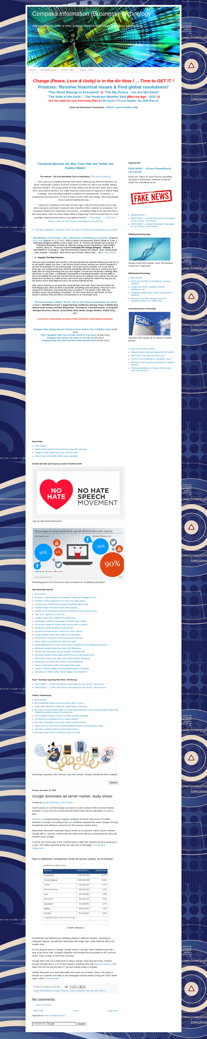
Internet (73, 991)
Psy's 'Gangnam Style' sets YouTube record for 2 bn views (68, 335)
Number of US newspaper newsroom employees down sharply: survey (66, 611)
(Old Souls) (108, 100)
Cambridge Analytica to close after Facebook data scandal (60, 621)
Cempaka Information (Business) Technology (91, 13)
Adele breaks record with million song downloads (56, 456)
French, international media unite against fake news (57, 665)
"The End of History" (100, 176)
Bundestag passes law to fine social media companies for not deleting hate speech (71, 645)
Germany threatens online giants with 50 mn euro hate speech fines (64, 655)
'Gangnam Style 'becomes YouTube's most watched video (68, 340)
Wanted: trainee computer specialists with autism (152, 352)
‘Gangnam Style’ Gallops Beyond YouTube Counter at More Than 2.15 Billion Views (72, 329)
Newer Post (38, 1011)
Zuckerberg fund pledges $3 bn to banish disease (56, 719)
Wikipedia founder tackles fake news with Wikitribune (58, 648)
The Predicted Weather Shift (105, 96)
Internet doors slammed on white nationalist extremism (59, 638)
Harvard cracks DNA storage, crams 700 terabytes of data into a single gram (149, 299)
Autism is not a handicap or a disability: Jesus (151, 359)
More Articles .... (42, 446)
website (110, 107)
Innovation (65, 991)
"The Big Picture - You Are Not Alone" (131, 92)
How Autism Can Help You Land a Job (148, 355)
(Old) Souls (37, 240)
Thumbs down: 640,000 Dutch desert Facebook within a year (61, 604)
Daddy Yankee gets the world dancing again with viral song (61, 449)
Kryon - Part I (68, 70)
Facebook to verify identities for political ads (54, 628)
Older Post (113, 1011)
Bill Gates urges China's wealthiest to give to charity (57, 732)
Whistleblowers (48, 70)
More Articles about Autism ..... (144, 349)
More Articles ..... (42, 594)
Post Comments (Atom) (54, 1015)
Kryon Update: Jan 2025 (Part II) (138, 100)
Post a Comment (43, 1005)
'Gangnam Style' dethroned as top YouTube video (56, 452)
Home (33, 70)
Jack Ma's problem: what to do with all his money (56, 729)
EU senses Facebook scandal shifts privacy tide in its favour (61, 624)
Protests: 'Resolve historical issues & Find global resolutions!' (103, 87)
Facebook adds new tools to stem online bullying (56, 607)
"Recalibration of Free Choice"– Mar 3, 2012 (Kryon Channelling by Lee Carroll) (70, 238)
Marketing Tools (83, 991)
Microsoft (94, 991)
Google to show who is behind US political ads (55, 618)
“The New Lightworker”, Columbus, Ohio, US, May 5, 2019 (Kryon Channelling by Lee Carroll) (76, 230)
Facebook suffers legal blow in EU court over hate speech (60, 601)
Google (57, 991)
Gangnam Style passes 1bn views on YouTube (69, 338)
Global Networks (46, 991)
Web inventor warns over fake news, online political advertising (62, 658)
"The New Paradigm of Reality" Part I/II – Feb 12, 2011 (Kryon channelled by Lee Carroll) (75, 302)
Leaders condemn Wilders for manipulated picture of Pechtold (62, 668)
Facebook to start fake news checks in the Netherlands (59, 662)
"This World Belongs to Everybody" (74, 92)
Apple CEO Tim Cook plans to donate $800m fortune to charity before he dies (69, 726)
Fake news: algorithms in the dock (50, 614)
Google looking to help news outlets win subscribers (57, 635)
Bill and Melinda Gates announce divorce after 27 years (59, 703)
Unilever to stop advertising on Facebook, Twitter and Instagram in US (65, 597)
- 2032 (143, 96)
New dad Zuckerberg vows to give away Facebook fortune (60, 722)
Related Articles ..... (139, 215)
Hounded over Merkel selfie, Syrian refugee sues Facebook (61, 672)
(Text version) (110, 252)
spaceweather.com (126, 107)
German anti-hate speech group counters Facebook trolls (60, 651)
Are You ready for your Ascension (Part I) (75, 100)
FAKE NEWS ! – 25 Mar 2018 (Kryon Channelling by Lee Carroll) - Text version (69, 684)
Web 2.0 (102, 991)
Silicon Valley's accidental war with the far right (55, 641)
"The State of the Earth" (64, 96)
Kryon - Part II (87, 70)
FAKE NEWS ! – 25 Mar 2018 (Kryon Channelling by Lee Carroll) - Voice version (70, 687)
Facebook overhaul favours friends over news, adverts (58, 631)
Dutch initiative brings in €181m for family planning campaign (61, 716)
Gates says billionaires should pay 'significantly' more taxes (61, 706)
